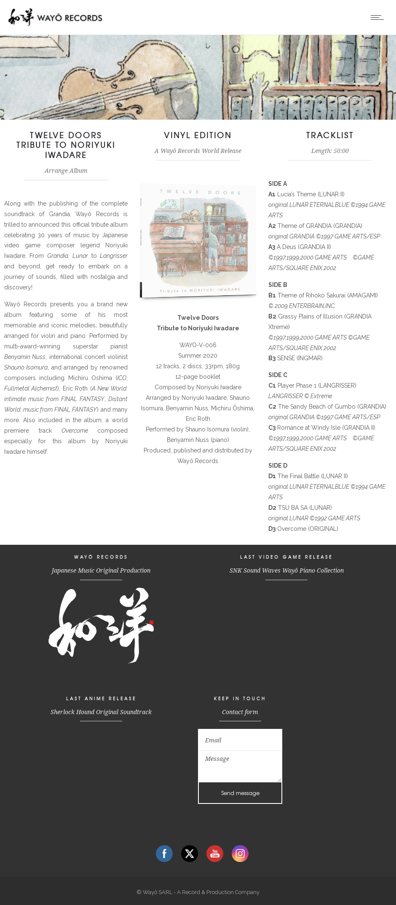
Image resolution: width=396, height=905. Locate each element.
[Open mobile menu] (379, 17)
